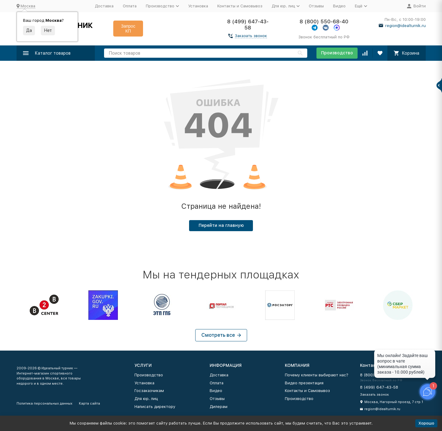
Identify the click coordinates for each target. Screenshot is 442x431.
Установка (198, 6)
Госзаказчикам (149, 390)
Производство (337, 52)
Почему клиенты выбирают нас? (316, 375)
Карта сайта (89, 404)
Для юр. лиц (146, 398)
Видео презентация (304, 383)
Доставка (104, 6)
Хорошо (426, 423)
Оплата (130, 6)
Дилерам (218, 406)
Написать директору (154, 406)
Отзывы (316, 6)
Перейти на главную (221, 225)
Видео (339, 6)
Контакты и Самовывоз (239, 6)
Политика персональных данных (44, 404)
